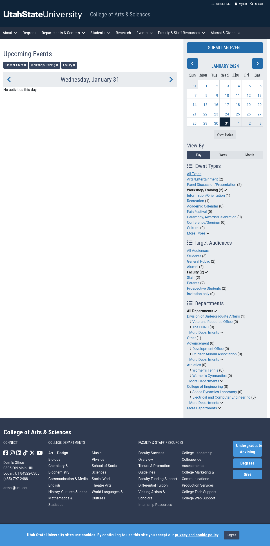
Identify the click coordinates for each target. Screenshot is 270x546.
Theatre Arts (102, 485)
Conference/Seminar (203, 222)
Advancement (198, 343)
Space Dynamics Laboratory (214, 392)
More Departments (204, 332)
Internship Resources (155, 505)
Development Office (208, 349)
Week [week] (223, 155)
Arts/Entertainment (202, 179)
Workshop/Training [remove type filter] (44, 65)
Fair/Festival (197, 212)
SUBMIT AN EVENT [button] (225, 47)
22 (205, 114)
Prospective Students (204, 288)
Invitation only (198, 294)
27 (259, 114)
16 (216, 105)
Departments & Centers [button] (63, 32)
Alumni (192, 267)
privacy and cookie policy (196, 534)
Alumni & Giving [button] (226, 32)
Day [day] (198, 155)
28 (194, 123)
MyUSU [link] (241, 4)
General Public (198, 261)
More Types (196, 233)
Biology (54, 459)
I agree (232, 535)
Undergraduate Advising (249, 448)
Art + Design (58, 453)
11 (238, 95)
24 (227, 114)
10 (227, 95)
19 (249, 105)
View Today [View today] (225, 134)
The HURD (200, 327)
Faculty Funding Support (157, 479)
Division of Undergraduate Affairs (213, 316)
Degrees (29, 32)
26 (249, 114)
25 (238, 114)
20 (259, 105)
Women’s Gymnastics (209, 376)
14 (194, 105)
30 (216, 123)
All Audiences (198, 250)
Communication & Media (68, 479)
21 (194, 114)
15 (205, 105)
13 (259, 95)
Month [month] (249, 155)
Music (96, 453)
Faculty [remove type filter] (69, 65)
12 (249, 95)
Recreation (195, 201)
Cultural (193, 228)
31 (194, 86)
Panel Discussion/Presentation (211, 185)
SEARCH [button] (257, 4)
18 (238, 105)
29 (205, 123)
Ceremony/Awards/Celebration (212, 217)
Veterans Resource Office (212, 322)
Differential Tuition (152, 485)
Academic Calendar (202, 206)
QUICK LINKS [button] (221, 4)
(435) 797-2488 (15, 479)
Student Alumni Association (214, 354)
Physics (98, 459)
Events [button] (144, 32)
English (54, 485)
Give (247, 474)
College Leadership (197, 453)
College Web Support (198, 498)
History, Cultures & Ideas (67, 492)
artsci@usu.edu (15, 488)
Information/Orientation (206, 195)
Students (194, 256)
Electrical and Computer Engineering (221, 397)
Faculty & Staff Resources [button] (181, 32)
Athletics (194, 365)
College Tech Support (199, 492)
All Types (194, 174)
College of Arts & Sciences (120, 14)
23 (216, 114)
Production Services (198, 485)
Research (123, 32)
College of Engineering (205, 386)
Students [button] (100, 32)
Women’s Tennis (205, 370)
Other (191, 338)
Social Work (101, 479)
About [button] (10, 32)
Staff (191, 277)
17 (227, 105)
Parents (193, 283)
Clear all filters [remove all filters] (15, 65)
